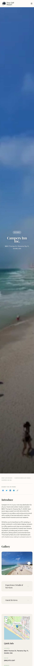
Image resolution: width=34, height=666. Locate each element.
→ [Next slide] (29, 563)
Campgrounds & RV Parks (22, 478)
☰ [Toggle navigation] (31, 3)
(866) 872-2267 (9, 660)
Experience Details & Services (14, 586)
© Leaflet (27, 638)
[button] (17, 626)
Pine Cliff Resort (7, 478)
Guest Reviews (11, 600)
